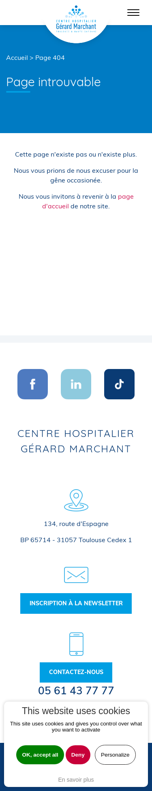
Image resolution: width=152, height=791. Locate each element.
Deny (78, 755)
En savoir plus (76, 779)
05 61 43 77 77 (76, 690)
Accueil (17, 57)
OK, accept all (40, 755)
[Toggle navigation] (133, 12)
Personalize (115, 755)
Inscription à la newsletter (76, 603)
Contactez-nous (76, 672)
